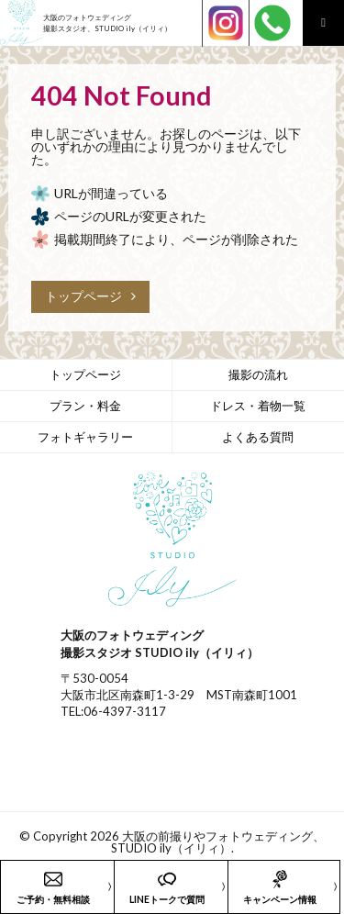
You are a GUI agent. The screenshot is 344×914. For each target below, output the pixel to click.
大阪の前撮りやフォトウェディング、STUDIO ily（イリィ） (218, 842)
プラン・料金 (85, 405)
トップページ (90, 296)
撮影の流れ (258, 374)
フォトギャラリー (85, 436)
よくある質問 (258, 436)
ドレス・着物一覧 (257, 405)
